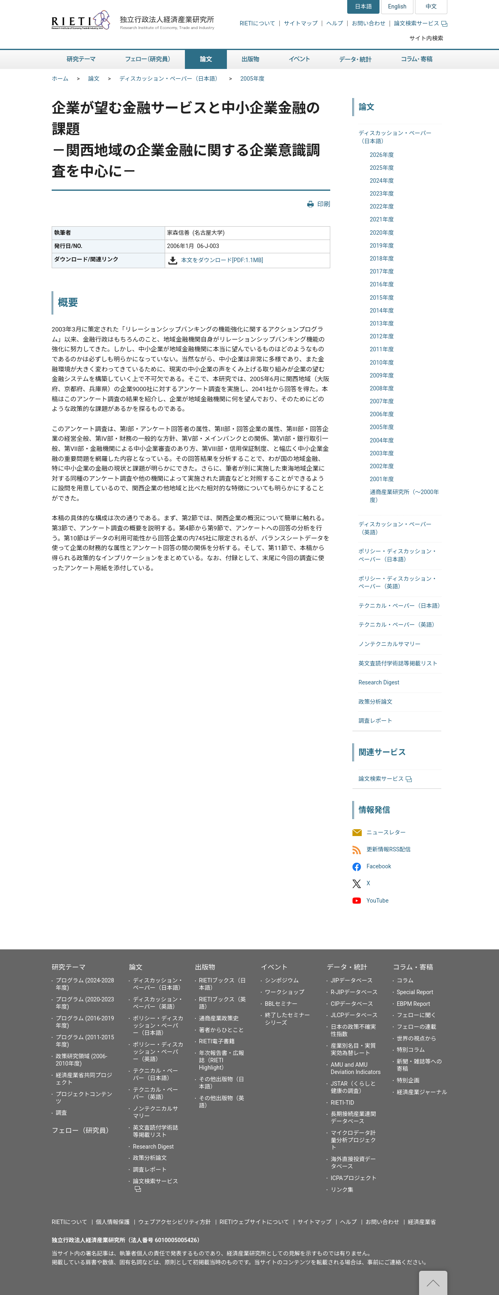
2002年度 (382, 466)
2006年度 (382, 414)
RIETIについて (257, 23)
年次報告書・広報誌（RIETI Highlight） (221, 1060)
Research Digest (379, 682)
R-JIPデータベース (354, 992)
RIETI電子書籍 (217, 1041)
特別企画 (408, 1080)
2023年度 (382, 193)
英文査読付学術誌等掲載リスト (398, 663)
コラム (405, 980)
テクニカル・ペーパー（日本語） (401, 606)
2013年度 (382, 323)
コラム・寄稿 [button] (417, 59)
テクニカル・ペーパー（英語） (398, 624)
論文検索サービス (420, 23)
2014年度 (382, 310)
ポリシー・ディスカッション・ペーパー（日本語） (158, 1025)
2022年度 (382, 206)
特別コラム (411, 1050)
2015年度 (382, 297)
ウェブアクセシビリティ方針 (174, 1222)
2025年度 (382, 168)
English (397, 6)
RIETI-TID (342, 1102)
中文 (431, 6)
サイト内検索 (426, 38)
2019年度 (382, 245)
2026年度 (382, 155)
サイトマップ (301, 23)
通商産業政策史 (219, 1018)
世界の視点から (416, 1038)
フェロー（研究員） (82, 1130)
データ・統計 (347, 967)
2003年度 (382, 453)
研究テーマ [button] (81, 59)
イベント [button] (299, 59)
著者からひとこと (221, 1030)
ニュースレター (386, 832)
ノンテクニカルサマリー (390, 644)
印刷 (323, 204)
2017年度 (382, 271)
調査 (61, 1112)
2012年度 (382, 336)
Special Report (415, 992)
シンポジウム (282, 980)
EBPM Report (413, 1004)
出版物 (205, 967)
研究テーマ (69, 967)
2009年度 (382, 375)
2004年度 (382, 440)
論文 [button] (206, 59)
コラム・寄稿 (413, 967)
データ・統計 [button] (356, 59)
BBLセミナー (281, 1004)
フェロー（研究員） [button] (148, 59)
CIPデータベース (352, 1004)
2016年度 (382, 284)
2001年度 (382, 479)
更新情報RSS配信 (389, 849)
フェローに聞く (416, 1015)
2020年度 (382, 232)
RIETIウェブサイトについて (254, 1222)
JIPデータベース (352, 980)
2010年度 (382, 362)
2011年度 (382, 349)
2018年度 (382, 258)
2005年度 (252, 78)
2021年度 (382, 219)
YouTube (377, 900)
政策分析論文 (375, 702)
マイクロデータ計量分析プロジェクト (353, 1140)
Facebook (379, 866)
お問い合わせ (369, 23)
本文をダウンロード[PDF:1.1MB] (222, 260)
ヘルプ (334, 23)
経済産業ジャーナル (422, 1092)
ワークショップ (284, 992)
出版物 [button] (250, 59)
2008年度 (382, 388)
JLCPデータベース (354, 1015)
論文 (94, 78)
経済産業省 (422, 1222)
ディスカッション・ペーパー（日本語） (170, 78)
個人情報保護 (113, 1222)
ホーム (60, 78)
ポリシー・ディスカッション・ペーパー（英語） (158, 1051)
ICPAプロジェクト (354, 1178)
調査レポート (375, 720)
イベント (274, 967)
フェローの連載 (416, 1027)
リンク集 (342, 1190)
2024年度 (382, 180)
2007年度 (382, 401)
